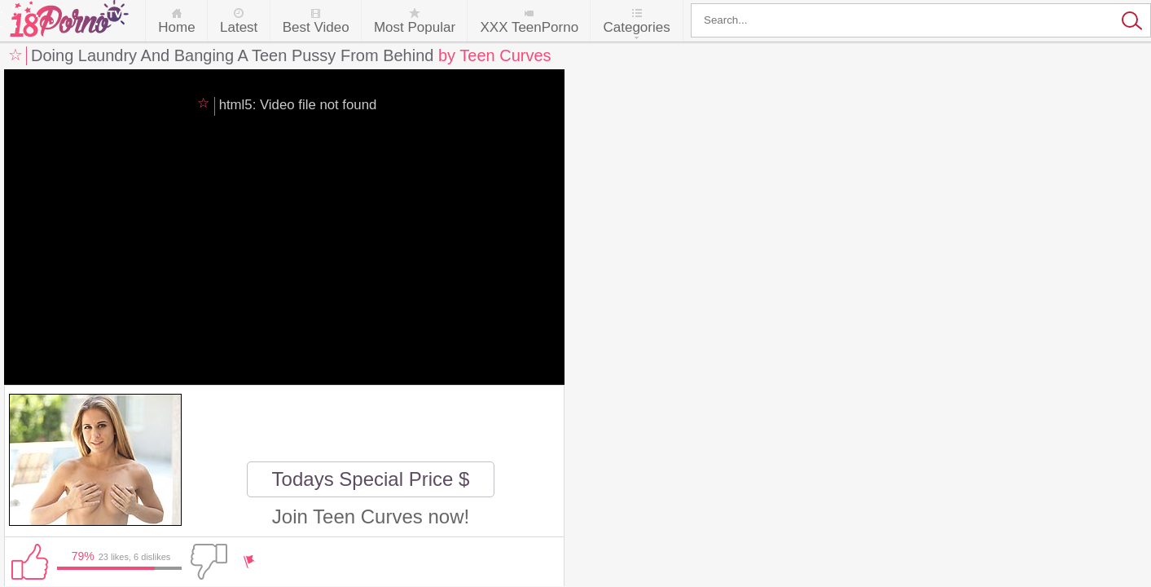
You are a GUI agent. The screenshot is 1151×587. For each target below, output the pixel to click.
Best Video (316, 27)
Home (176, 27)
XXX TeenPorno (529, 27)
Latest (238, 27)
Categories (636, 27)
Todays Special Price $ (371, 479)
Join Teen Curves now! (370, 516)
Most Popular (414, 27)
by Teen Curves (494, 55)
